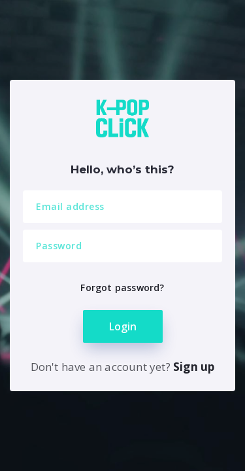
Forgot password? (122, 287)
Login (123, 326)
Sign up (193, 366)
